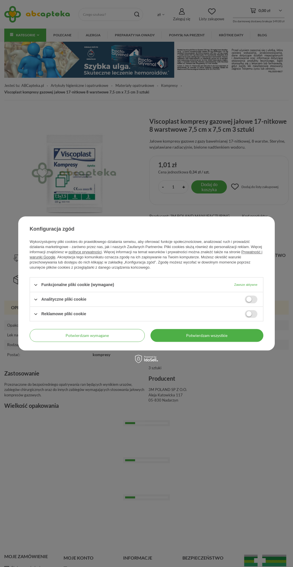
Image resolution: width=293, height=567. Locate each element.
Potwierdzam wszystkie (206, 335)
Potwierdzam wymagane (87, 335)
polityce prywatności (85, 252)
